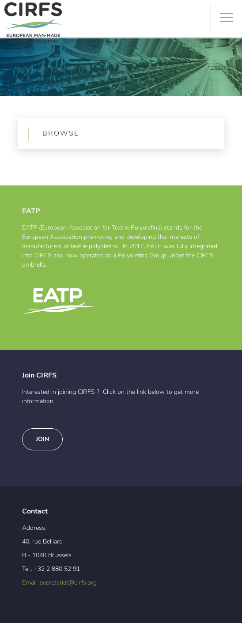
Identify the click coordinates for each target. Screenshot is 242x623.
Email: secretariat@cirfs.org (59, 583)
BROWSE (48, 133)
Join (42, 439)
